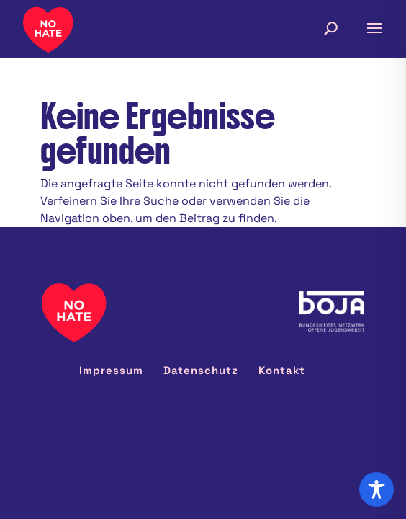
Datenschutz (200, 370)
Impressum (111, 370)
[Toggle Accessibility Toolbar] (376, 489)
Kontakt (281, 370)
